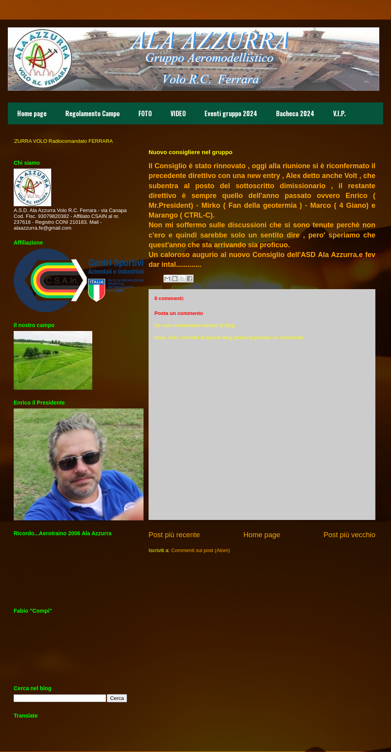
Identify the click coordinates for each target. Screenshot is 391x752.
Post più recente (174, 535)
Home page (32, 113)
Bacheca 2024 (295, 113)
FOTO (145, 113)
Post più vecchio (349, 535)
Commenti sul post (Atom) (200, 550)
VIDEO (178, 113)
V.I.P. (339, 113)
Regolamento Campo (92, 113)
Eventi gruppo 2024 (230, 113)
